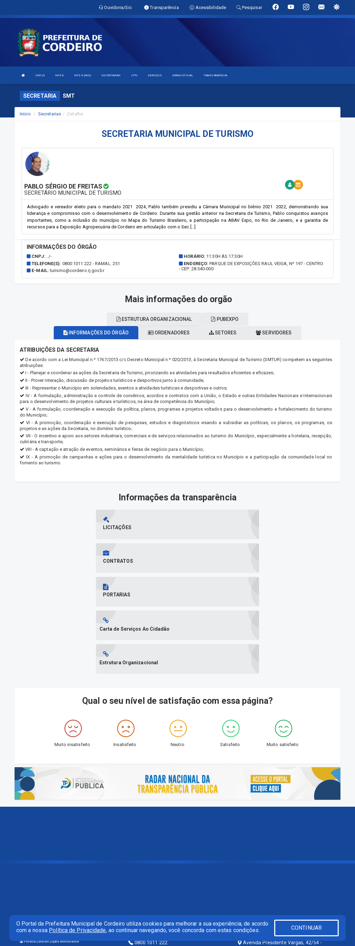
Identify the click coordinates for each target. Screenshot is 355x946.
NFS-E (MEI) (82, 75)
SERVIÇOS (155, 75)
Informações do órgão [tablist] (96, 332)
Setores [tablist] (222, 332)
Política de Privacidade (77, 930)
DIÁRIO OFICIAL (182, 75)
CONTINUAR (306, 928)
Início (25, 113)
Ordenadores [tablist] (169, 332)
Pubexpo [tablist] (225, 319)
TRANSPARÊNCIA (215, 75)
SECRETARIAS (111, 75)
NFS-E (59, 75)
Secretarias (49, 113)
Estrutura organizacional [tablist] (154, 319)
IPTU (134, 75)
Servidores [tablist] (274, 332)
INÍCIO (40, 75)
